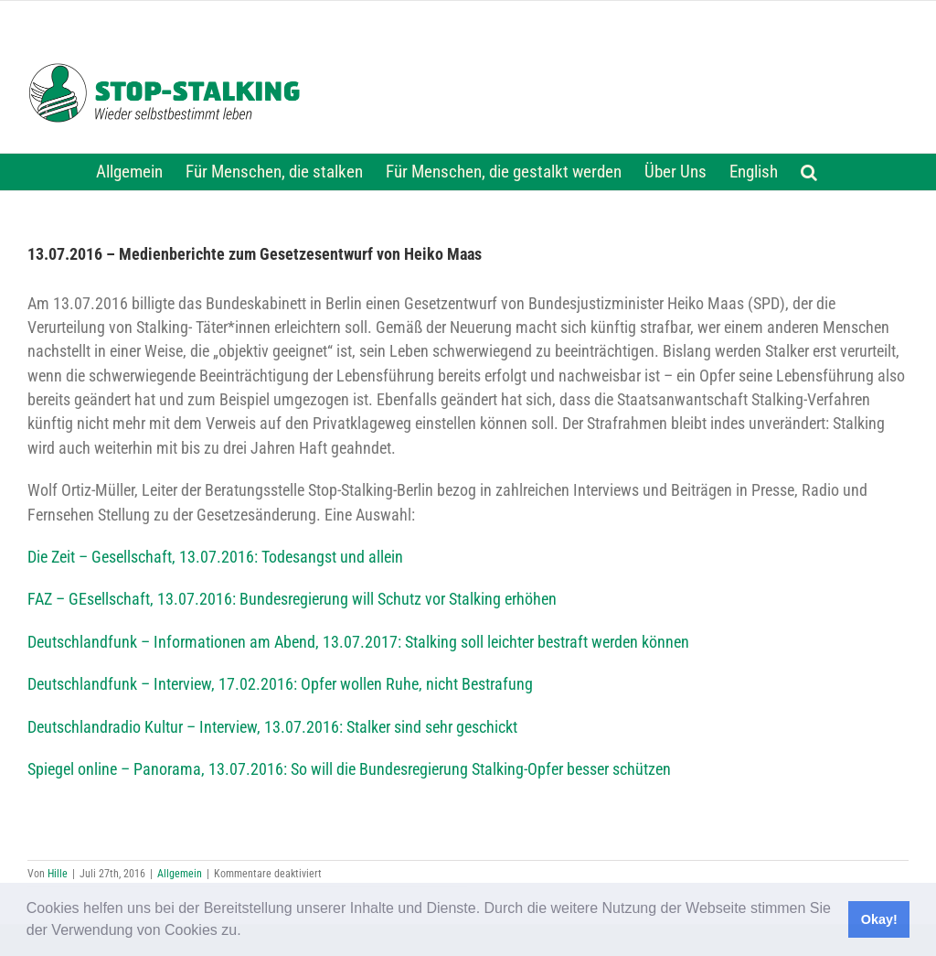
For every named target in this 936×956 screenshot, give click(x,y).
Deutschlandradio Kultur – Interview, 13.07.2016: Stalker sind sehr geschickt (272, 727)
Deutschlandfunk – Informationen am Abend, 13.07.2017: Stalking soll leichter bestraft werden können (358, 642)
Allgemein (179, 873)
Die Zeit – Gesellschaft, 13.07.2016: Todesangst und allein (215, 557)
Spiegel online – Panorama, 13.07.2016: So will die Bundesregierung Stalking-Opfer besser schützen (349, 769)
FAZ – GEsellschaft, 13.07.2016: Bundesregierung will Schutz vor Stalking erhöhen (292, 599)
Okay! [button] (879, 919)
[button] (247, 932)
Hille (58, 873)
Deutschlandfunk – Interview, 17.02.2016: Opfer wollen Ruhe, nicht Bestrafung (280, 684)
